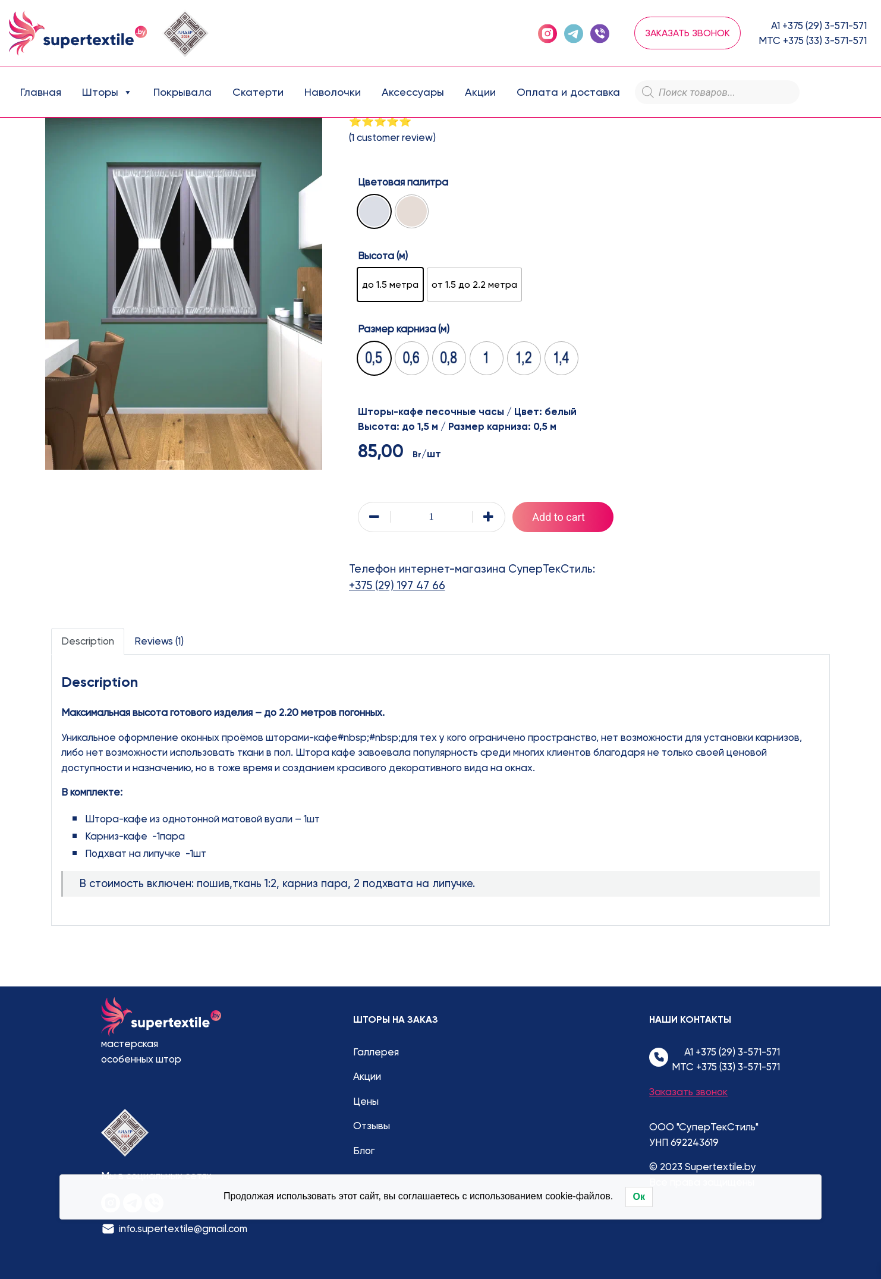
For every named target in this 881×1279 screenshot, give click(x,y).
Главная (40, 92)
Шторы (107, 92)
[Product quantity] (432, 517)
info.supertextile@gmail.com (183, 1228)
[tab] (87, 641)
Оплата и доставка (568, 92)
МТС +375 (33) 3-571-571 (813, 40)
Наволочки (332, 92)
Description (87, 641)
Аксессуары (413, 92)
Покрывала (182, 92)
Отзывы (371, 1126)
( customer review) (392, 137)
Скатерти (258, 92)
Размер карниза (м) (403, 329)
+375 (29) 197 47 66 (397, 585)
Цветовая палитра (403, 182)
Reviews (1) (159, 641)
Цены (366, 1101)
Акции (480, 92)
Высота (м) (383, 256)
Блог (364, 1151)
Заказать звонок (687, 33)
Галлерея (376, 1052)
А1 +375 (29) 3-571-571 (819, 26)
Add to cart (558, 517)
